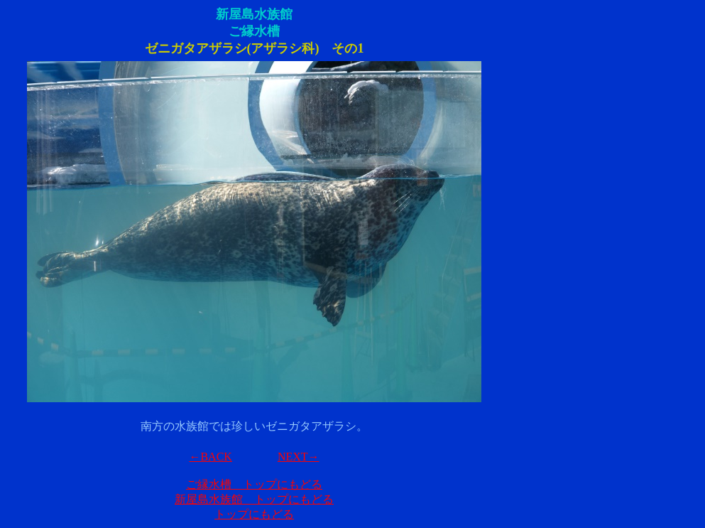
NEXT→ (298, 457)
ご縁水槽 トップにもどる (254, 484)
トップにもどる (254, 514)
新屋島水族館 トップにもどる (254, 499)
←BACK (210, 457)
